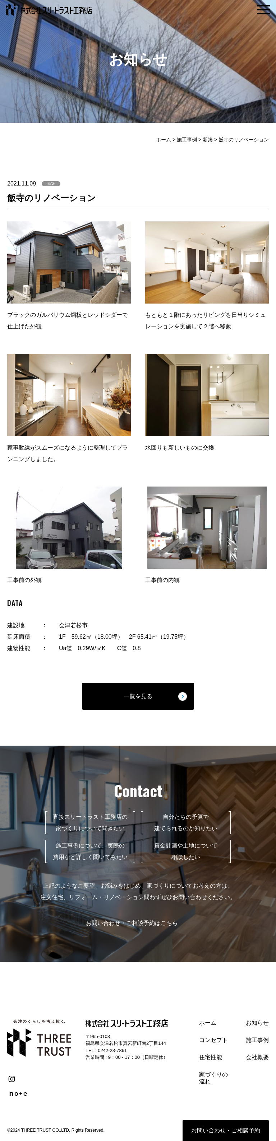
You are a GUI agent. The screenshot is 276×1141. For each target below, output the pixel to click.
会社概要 (257, 1057)
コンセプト (213, 1040)
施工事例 (187, 139)
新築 (208, 139)
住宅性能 (210, 1057)
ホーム (163, 139)
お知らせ (257, 1023)
